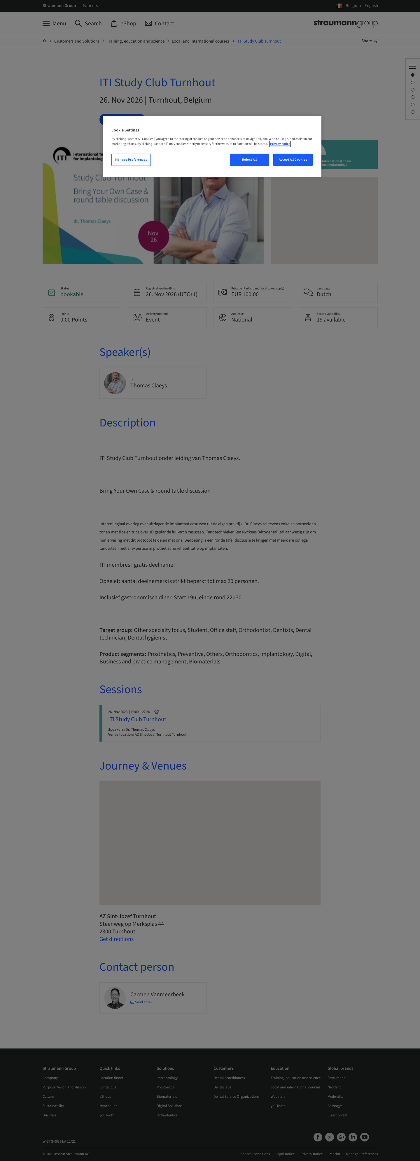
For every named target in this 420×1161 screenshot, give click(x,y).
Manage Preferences (131, 159)
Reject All (249, 159)
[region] (212, 146)
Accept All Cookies (293, 159)
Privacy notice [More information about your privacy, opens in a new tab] (280, 143)
